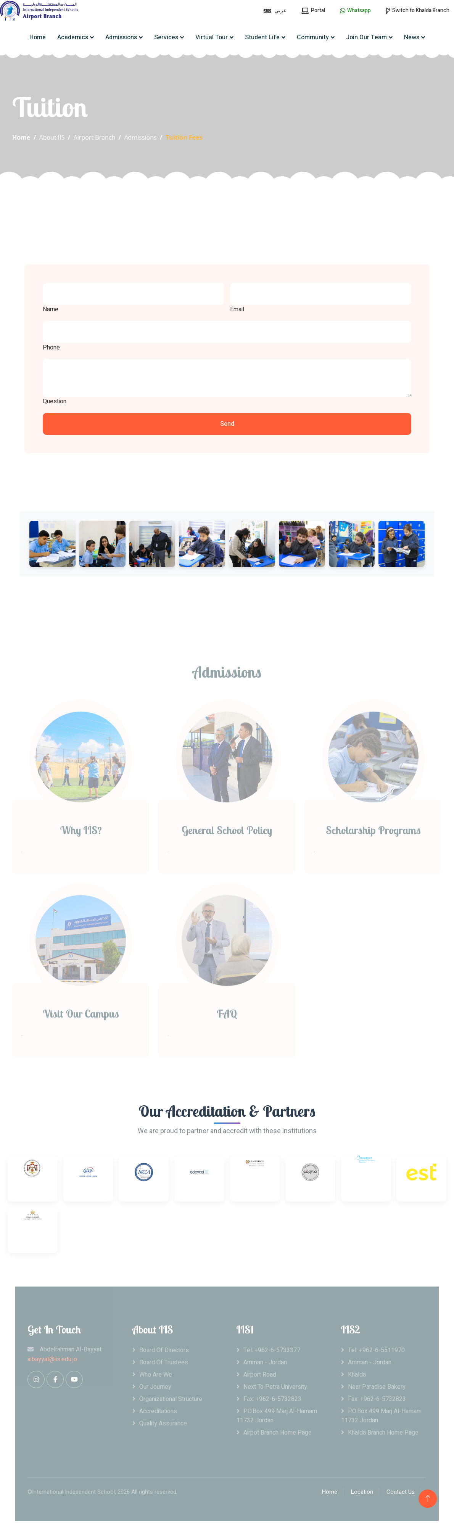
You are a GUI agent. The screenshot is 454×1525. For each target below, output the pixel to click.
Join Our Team (366, 37)
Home (37, 37)
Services (166, 37)
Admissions (121, 37)
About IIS (52, 137)
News (411, 37)
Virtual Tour (211, 37)
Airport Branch (95, 137)
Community (313, 37)
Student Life (262, 37)
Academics (72, 37)
